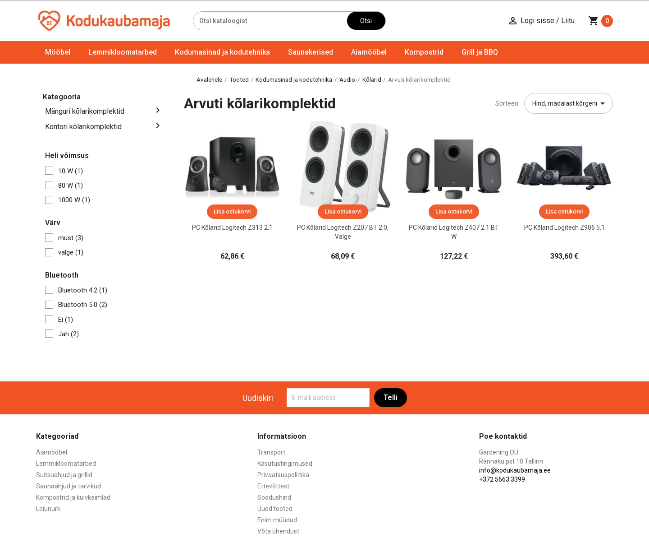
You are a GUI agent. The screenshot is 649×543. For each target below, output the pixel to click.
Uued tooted (275, 508)
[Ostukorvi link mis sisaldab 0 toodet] (600, 21)
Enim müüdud (277, 520)
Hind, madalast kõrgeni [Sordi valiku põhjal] (570, 103)
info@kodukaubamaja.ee (515, 470)
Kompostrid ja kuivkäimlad (73, 497)
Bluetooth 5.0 (82, 305)
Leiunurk (48, 508)
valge (70, 252)
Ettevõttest (273, 486)
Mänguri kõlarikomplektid (84, 111)
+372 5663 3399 (502, 479)
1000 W (74, 200)
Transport (271, 452)
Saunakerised (310, 52)
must (70, 238)
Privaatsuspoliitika (283, 474)
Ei (65, 320)
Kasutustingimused (284, 463)
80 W (70, 185)
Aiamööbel (369, 52)
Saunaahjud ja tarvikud (68, 486)
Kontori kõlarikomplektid (83, 126)
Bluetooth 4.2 (82, 290)
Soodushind (274, 497)
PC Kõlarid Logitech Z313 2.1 (232, 227)
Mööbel (57, 52)
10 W (70, 171)
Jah (68, 334)
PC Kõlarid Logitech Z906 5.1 (564, 227)
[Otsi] (270, 21)
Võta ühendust (278, 531)
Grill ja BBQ (480, 52)
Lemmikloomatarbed (122, 52)
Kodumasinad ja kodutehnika (222, 52)
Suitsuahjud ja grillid (64, 474)
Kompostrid (424, 52)
